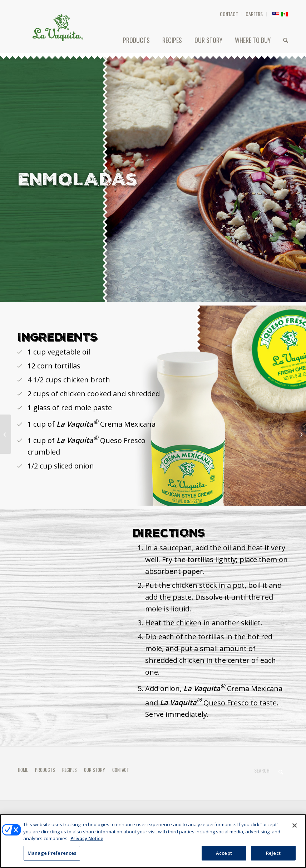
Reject (273, 855)
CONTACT (229, 14)
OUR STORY (94, 769)
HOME (23, 769)
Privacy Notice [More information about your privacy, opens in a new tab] (86, 840)
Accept (224, 855)
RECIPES (69, 769)
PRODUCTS (45, 769)
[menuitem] (229, 14)
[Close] (294, 827)
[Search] (286, 40)
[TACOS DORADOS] (300, 434)
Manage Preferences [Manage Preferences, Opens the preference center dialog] (52, 855)
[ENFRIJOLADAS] (5, 434)
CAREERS (254, 14)
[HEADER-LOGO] (57, 27)
